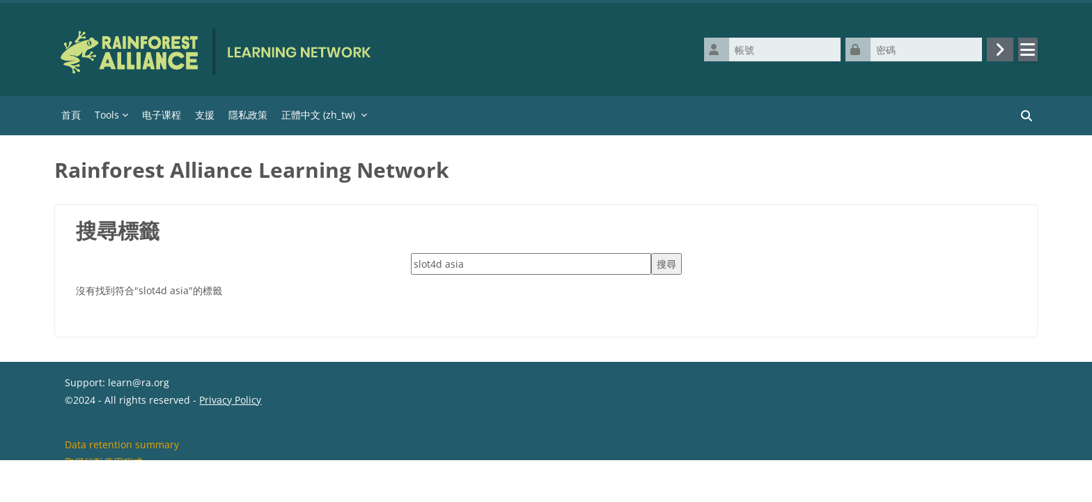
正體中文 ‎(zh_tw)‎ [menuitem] (318, 114)
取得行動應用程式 (104, 483)
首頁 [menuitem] (71, 114)
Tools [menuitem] (107, 114)
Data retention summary (122, 466)
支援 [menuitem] (204, 114)
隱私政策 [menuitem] (247, 114)
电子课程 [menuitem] (161, 114)
